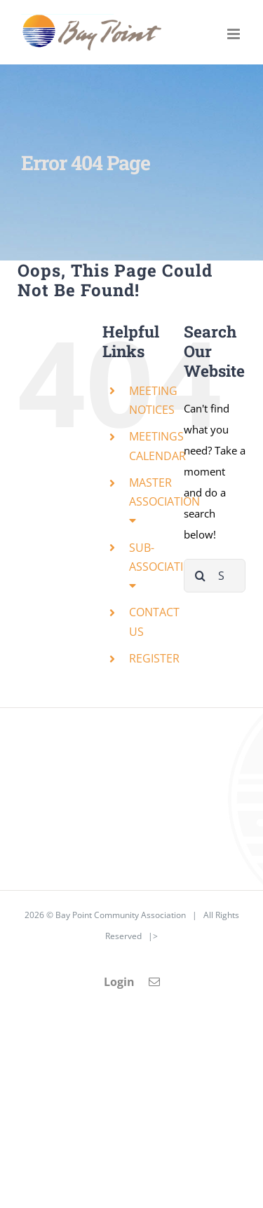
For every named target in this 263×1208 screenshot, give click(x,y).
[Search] (200, 575)
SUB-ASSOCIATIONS (167, 565)
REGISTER (154, 658)
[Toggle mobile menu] (234, 34)
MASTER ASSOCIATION (164, 500)
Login (119, 981)
